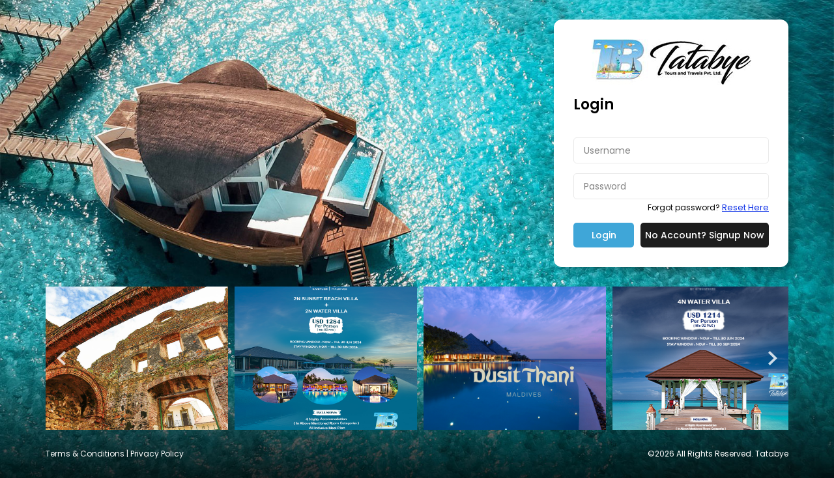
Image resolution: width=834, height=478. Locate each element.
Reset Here (745, 207)
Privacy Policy (157, 453)
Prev (62, 358)
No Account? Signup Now (704, 235)
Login (604, 235)
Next (771, 358)
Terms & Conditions (85, 453)
